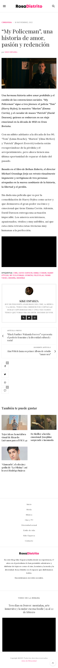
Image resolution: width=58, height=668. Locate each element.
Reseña (12, 278)
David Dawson (25, 273)
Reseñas (21, 278)
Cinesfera (7, 22)
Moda (29, 509)
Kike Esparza (11, 52)
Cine (15, 273)
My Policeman (17, 275)
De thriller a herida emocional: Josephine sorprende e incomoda (42, 437)
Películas (39, 275)
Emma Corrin (39, 273)
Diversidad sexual (29, 525)
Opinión (29, 275)
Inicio (29, 504)
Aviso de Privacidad (29, 661)
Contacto (29, 541)
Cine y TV (29, 520)
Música (29, 515)
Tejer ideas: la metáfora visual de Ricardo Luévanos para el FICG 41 (14, 437)
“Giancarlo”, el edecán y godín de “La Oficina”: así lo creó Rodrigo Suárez (14, 467)
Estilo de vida (29, 530)
